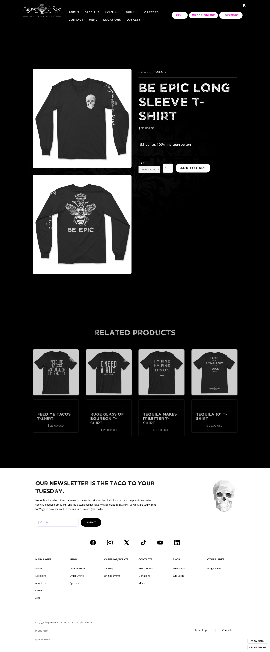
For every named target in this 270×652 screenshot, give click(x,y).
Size (141, 163)
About (74, 12)
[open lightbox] (82, 118)
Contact (76, 20)
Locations (112, 20)
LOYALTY (133, 20)
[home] (42, 6)
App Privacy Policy (42, 639)
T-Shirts (160, 72)
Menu (93, 20)
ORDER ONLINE (203, 15)
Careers (151, 12)
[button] (112, 12)
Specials (92, 12)
